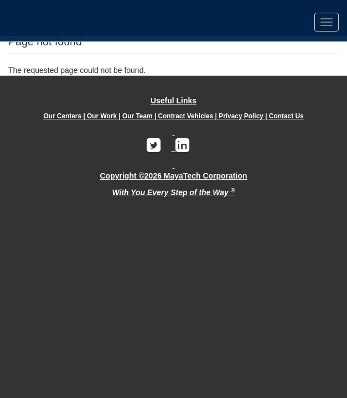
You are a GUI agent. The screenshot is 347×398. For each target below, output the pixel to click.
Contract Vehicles (186, 116)
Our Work (102, 116)
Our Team (137, 116)
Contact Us (286, 116)
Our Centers (62, 116)
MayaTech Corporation (205, 175)
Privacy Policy (241, 116)
